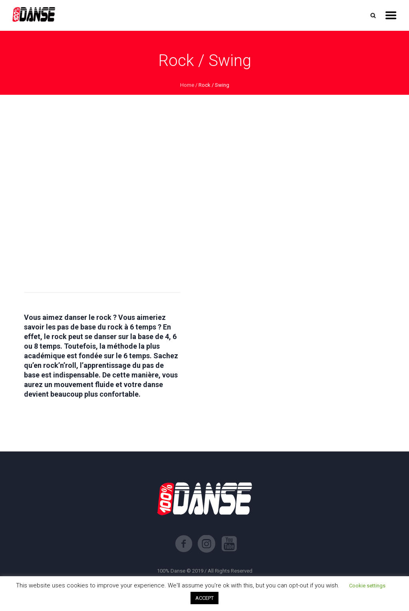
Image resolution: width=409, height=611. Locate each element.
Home (187, 85)
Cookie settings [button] (367, 586)
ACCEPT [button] (204, 598)
